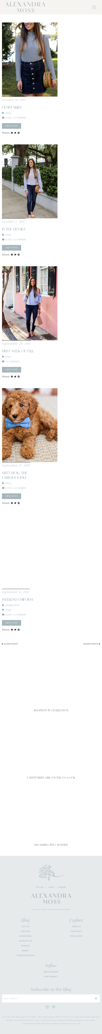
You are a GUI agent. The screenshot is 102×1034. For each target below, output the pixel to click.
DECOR (25, 931)
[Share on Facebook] (12, 133)
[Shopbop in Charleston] (51, 677)
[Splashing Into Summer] (51, 811)
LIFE (51, 887)
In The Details (13, 229)
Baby (25, 950)
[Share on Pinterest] (18, 133)
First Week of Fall (18, 351)
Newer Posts (91, 644)
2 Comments (11, 361)
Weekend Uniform (17, 600)
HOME (62, 887)
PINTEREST (51, 976)
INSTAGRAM (51, 972)
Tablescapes (25, 955)
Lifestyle (25, 941)
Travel (25, 946)
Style (8, 113)
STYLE (25, 926)
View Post (11, 126)
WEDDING (25, 936)
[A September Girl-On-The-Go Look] (51, 744)
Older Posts (10, 644)
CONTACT (76, 931)
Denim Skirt (12, 107)
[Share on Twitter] (15, 133)
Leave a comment (14, 118)
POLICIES (76, 936)
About (76, 926)
